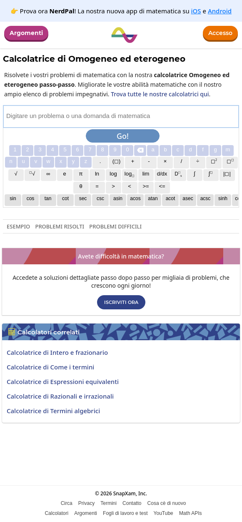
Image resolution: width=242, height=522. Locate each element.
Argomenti (26, 33)
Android (220, 11)
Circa (66, 503)
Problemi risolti (59, 226)
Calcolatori (56, 513)
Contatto (131, 503)
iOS (196, 11)
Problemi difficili (115, 226)
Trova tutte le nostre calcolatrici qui (160, 94)
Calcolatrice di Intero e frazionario (57, 352)
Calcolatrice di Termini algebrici (53, 411)
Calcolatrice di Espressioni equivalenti (63, 381)
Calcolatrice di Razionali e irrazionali (60, 396)
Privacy (86, 503)
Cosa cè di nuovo (166, 503)
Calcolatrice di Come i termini (50, 367)
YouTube (163, 513)
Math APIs (190, 513)
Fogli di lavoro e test (125, 513)
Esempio (18, 226)
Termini (108, 503)
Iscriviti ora (121, 302)
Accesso (220, 33)
